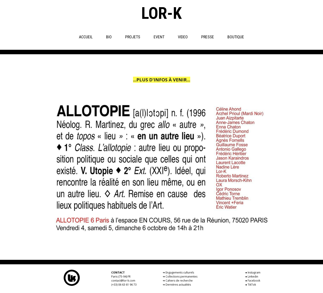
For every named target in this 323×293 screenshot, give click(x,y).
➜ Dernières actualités (177, 284)
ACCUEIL (86, 37)
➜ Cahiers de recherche (178, 280)
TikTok (252, 284)
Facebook (254, 280)
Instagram (254, 272)
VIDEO (183, 37)
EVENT (159, 37)
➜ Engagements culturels (178, 272)
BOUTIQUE (235, 37)
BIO (109, 37)
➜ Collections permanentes (180, 276)
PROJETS (132, 37)
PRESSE (207, 37)
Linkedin (253, 276)
